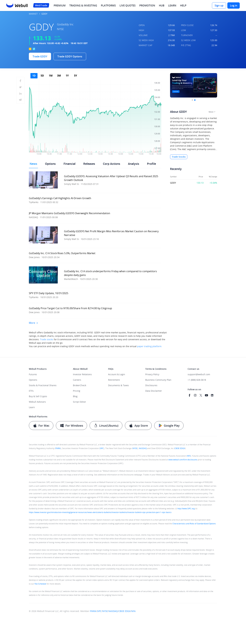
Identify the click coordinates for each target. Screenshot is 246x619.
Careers (77, 379)
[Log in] (233, 5)
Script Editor (79, 401)
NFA (189, 456)
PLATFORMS (108, 5)
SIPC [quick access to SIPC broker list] (102, 448)
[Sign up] (219, 5)
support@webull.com (199, 374)
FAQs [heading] (110, 368)
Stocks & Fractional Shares (42, 385)
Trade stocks (46, 339)
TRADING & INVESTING (83, 5)
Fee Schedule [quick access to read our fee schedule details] (40, 583)
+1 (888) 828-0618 (197, 379)
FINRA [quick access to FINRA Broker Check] (58, 448)
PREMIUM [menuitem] (60, 5)
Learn (32, 407)
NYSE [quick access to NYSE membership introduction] (135, 448)
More (33, 323)
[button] (95, 180)
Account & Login (116, 374)
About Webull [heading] (80, 368)
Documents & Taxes (118, 385)
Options (33, 379)
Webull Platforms (38, 416)
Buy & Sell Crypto (38, 396)
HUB (161, 5)
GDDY (173, 182)
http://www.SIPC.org (186, 508)
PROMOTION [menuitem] (147, 5)
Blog (75, 396)
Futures (33, 374)
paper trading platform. (149, 346)
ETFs (31, 390)
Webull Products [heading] (38, 368)
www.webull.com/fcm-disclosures (182, 459)
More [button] (211, 112)
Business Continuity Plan (158, 379)
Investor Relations (82, 374)
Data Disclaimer (153, 390)
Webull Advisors (37, 401)
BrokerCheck (79, 385)
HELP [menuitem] (183, 5)
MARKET (33, 14)
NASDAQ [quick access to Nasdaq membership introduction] (143, 448)
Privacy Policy (152, 374)
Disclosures (151, 385)
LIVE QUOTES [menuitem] (128, 5)
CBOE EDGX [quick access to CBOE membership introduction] (179, 448)
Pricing (76, 390)
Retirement (114, 379)
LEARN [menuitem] (172, 5)
